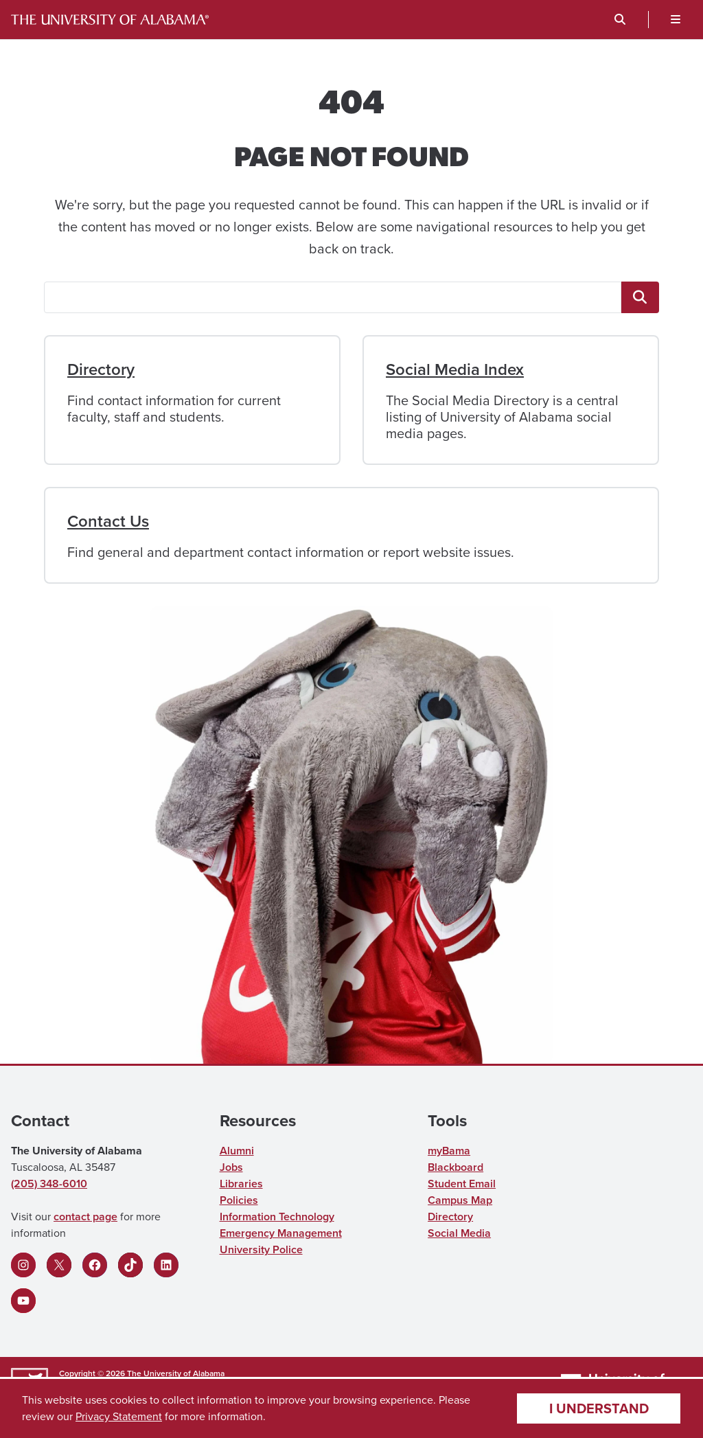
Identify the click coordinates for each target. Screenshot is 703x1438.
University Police (261, 1249)
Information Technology (277, 1216)
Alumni (237, 1151)
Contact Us (108, 521)
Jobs (231, 1167)
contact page (85, 1216)
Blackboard (455, 1167)
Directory (101, 369)
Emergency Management (281, 1233)
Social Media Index (455, 369)
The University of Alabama (175, 1373)
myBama (449, 1151)
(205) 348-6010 (49, 1183)
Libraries (241, 1183)
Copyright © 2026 (92, 1373)
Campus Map (460, 1200)
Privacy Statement (119, 1416)
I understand (599, 1408)
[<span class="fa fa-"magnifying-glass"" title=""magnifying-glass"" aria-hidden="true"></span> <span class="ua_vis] (640, 297)
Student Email (462, 1183)
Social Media (459, 1233)
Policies (239, 1200)
